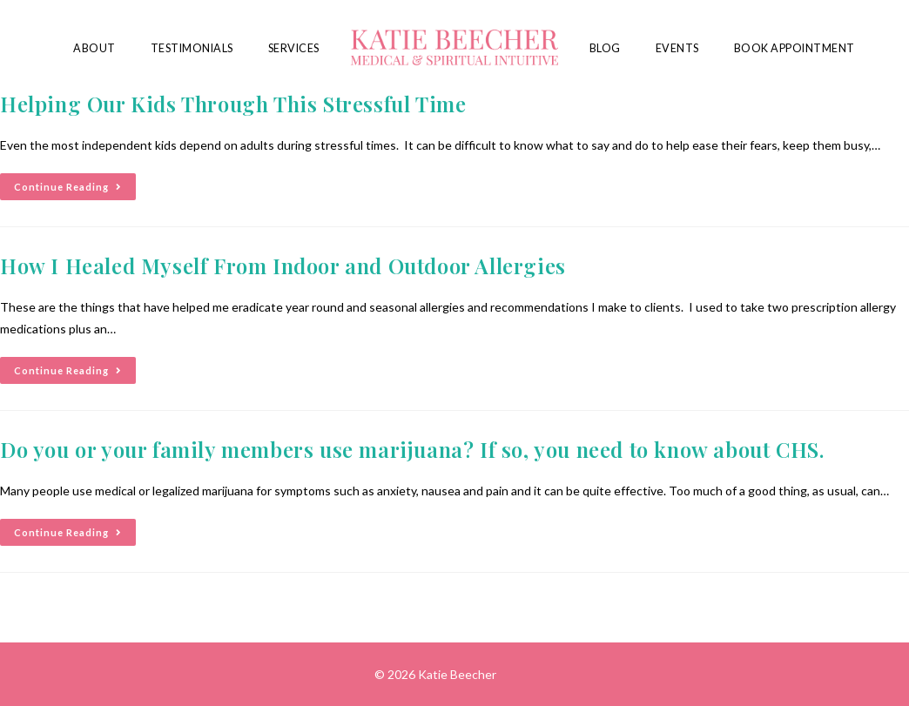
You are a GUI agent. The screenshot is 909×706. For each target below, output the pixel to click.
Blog (605, 48)
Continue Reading (75, 182)
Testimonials (192, 48)
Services (294, 48)
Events (677, 48)
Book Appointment (794, 48)
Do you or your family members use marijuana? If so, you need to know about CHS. (412, 449)
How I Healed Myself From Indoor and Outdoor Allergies (283, 265)
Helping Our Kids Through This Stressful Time (233, 104)
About (94, 48)
